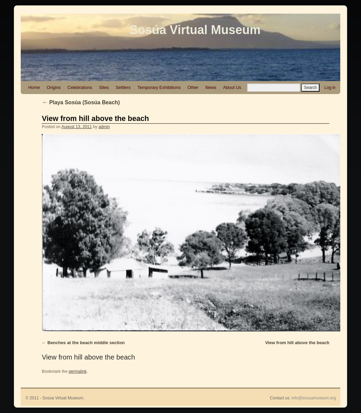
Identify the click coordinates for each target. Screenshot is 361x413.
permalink (78, 371)
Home (34, 87)
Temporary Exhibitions (158, 87)
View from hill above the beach (95, 118)
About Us (232, 87)
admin (104, 126)
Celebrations (80, 87)
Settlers (123, 87)
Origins (54, 87)
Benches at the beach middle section (86, 342)
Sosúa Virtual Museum (195, 30)
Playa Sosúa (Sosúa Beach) (81, 102)
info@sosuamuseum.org (314, 398)
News (210, 87)
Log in (330, 87)
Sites (104, 87)
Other (192, 87)
